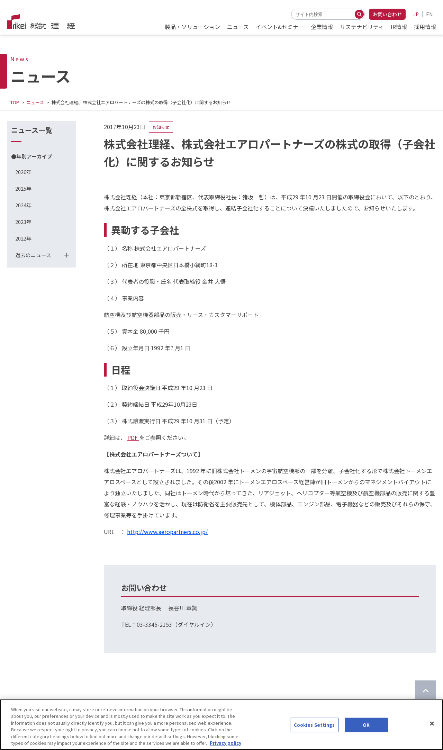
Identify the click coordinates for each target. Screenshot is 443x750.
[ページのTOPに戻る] (425, 690)
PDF (133, 437)
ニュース (35, 102)
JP (416, 14)
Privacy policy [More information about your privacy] (225, 746)
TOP (14, 102)
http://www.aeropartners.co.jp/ (167, 531)
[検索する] (359, 14)
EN (429, 14)
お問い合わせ (387, 14)
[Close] (432, 726)
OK (366, 728)
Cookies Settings (314, 728)
